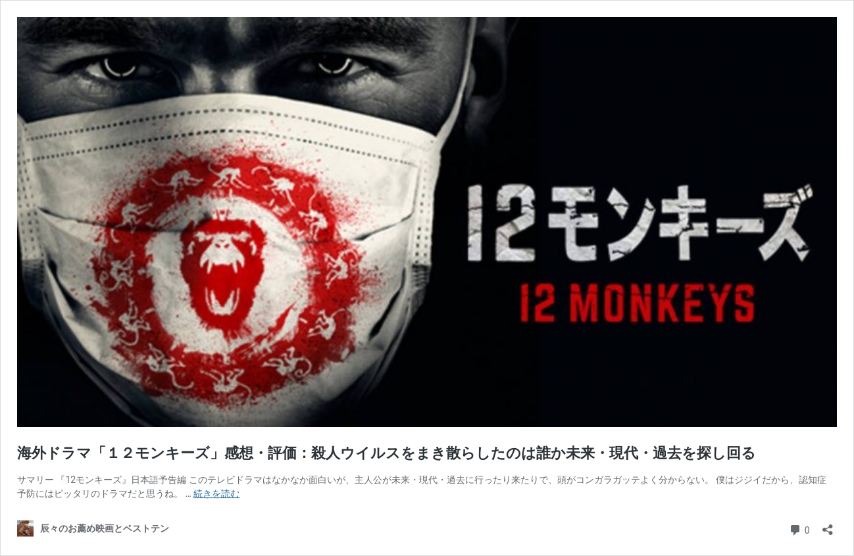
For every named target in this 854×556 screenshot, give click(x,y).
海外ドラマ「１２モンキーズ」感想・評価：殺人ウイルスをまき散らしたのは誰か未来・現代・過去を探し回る (386, 453)
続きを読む (216, 493)
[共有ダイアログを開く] (827, 525)
